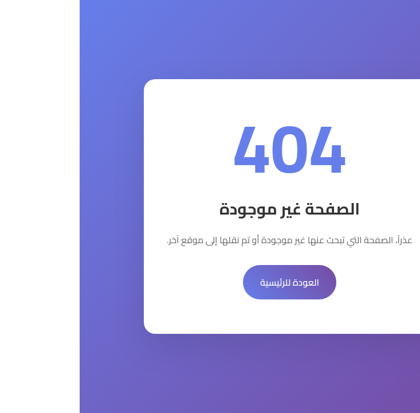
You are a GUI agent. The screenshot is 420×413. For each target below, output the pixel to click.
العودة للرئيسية (210, 282)
